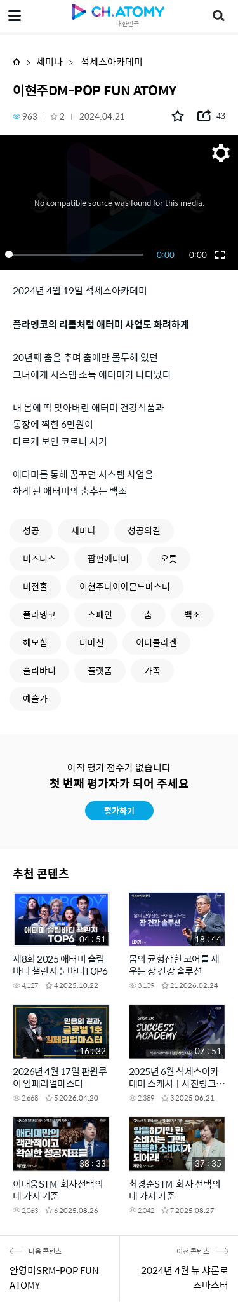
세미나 (49, 61)
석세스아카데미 (111, 61)
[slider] (76, 254)
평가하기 (119, 810)
